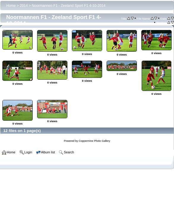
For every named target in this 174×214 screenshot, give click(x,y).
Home (11, 6)
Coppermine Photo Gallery (94, 140)
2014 (24, 6)
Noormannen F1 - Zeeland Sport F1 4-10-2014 (68, 6)
